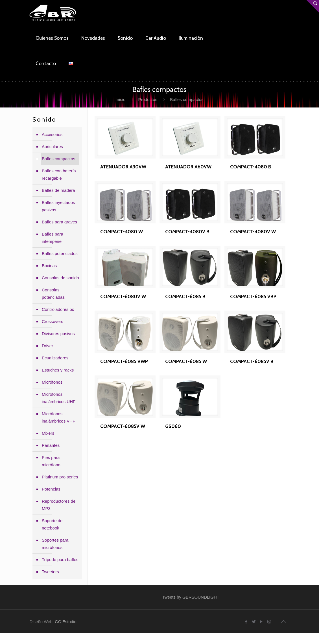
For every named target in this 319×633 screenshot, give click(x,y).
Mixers (48, 433)
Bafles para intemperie (52, 238)
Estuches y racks (58, 370)
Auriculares (52, 146)
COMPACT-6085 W (186, 361)
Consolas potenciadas (53, 293)
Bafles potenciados (60, 253)
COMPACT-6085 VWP (124, 361)
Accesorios (52, 134)
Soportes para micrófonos (55, 544)
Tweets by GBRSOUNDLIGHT (190, 597)
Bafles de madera (58, 190)
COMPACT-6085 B (185, 296)
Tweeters (50, 571)
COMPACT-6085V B (252, 361)
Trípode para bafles (60, 559)
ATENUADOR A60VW (188, 167)
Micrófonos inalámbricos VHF (58, 417)
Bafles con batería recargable (59, 174)
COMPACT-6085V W (122, 426)
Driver (47, 345)
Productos (148, 99)
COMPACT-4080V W (253, 231)
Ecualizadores (55, 357)
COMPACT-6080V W (123, 296)
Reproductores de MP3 (58, 505)
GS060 (173, 426)
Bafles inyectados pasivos (58, 206)
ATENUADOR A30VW (123, 167)
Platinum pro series (60, 476)
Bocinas (49, 265)
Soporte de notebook (52, 524)
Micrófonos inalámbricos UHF (58, 398)
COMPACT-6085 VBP (253, 296)
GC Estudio (66, 621)
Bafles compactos (58, 158)
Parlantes (51, 445)
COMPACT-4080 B (250, 167)
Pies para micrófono (51, 461)
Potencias (51, 489)
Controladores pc (58, 309)
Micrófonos (52, 382)
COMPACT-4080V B (187, 231)
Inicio (120, 99)
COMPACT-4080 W (121, 231)
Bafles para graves (59, 221)
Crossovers (52, 321)
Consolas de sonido (60, 277)
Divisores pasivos (58, 333)
